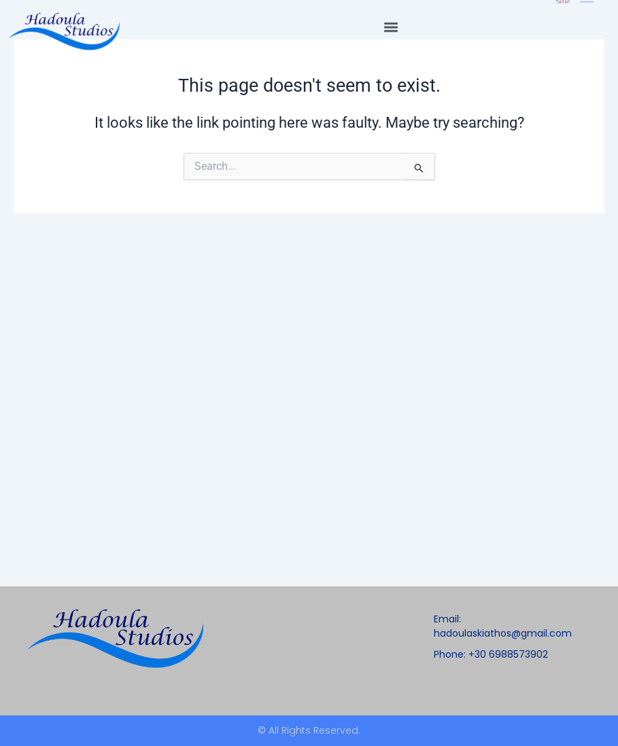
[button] (391, 16)
